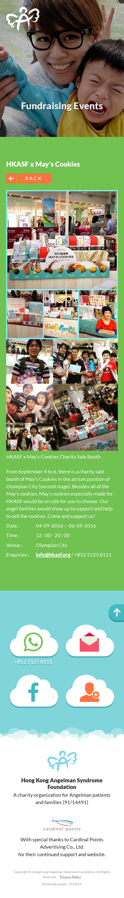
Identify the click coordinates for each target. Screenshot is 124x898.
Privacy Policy (70, 877)
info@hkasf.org (53, 555)
